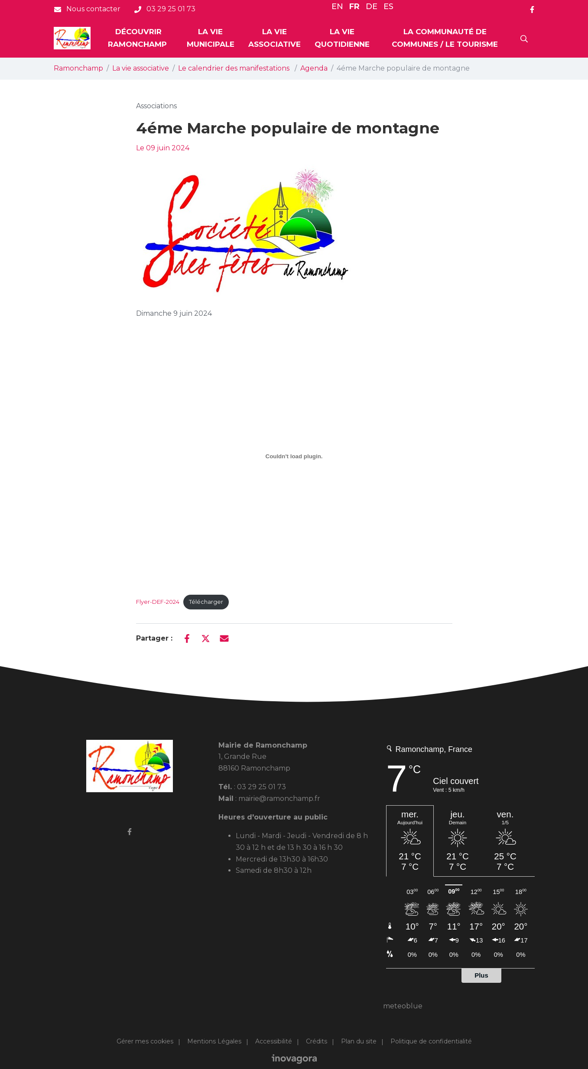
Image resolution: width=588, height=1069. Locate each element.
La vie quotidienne (342, 38)
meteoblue (402, 1006)
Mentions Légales (214, 1041)
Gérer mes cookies (145, 1041)
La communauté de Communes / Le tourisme (445, 38)
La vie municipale (210, 38)
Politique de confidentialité (431, 1041)
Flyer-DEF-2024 (157, 602)
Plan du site (359, 1041)
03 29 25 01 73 (261, 787)
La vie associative (274, 38)
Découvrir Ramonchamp (138, 38)
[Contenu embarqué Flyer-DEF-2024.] (294, 456)
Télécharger (206, 602)
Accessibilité (273, 1041)
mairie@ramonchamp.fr (279, 798)
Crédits (316, 1041)
